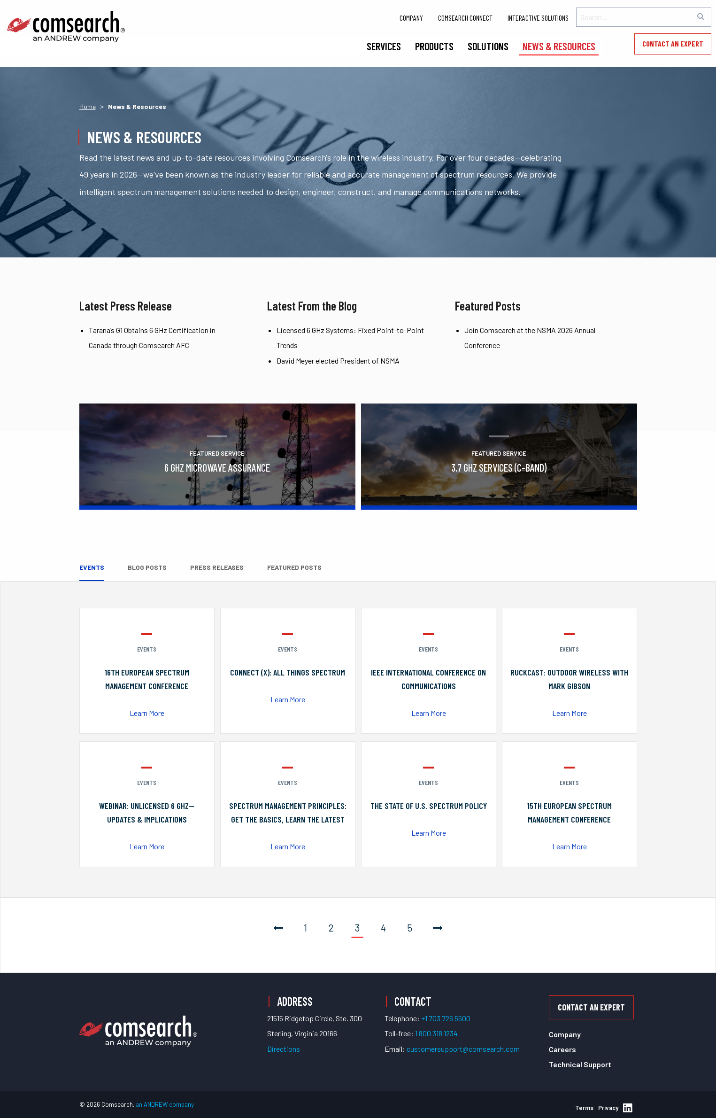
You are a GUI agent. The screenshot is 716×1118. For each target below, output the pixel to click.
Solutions (488, 46)
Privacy (608, 1107)
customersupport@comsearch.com (463, 1048)
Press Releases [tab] (217, 567)
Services (384, 46)
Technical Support (580, 1064)
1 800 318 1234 (436, 1033)
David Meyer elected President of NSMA (338, 360)
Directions (283, 1048)
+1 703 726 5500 (445, 1018)
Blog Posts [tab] (147, 567)
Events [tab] (91, 567)
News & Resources (559, 46)
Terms (584, 1107)
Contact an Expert (672, 43)
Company (411, 17)
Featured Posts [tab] (294, 567)
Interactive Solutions (538, 17)
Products (434, 46)
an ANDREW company (165, 1104)
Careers (562, 1049)
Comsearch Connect (465, 17)
